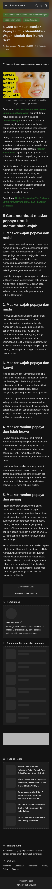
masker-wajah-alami (12, 20)
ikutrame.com (17, 5)
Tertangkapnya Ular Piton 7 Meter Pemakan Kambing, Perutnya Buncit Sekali (30, 795)
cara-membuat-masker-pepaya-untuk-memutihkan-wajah (26, 15)
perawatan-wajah (31, 20)
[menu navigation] (6, 5)
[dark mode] (41, 5)
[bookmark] (46, 5)
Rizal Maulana (11, 46)
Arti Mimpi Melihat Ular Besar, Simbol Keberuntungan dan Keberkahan (31, 808)
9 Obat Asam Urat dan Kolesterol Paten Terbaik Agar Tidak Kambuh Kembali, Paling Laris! (32, 770)
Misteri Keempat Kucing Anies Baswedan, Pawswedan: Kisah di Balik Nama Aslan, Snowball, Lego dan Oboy (32, 783)
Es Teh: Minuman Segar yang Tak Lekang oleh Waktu (31, 819)
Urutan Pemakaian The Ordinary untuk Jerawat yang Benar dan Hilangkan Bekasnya (26, 202)
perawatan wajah (12, 120)
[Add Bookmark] (6, 49)
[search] (36, 5)
